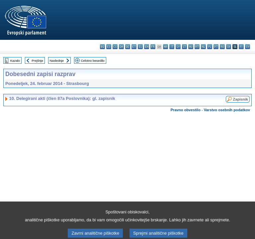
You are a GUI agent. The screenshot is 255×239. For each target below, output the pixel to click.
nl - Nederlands (203, 46)
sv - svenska (247, 46)
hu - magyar (190, 46)
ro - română (222, 46)
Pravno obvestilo (186, 110)
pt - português (215, 46)
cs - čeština (115, 46)
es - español (108, 46)
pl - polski (209, 46)
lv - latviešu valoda (178, 46)
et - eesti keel (133, 46)
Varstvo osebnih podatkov (227, 110)
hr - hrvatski (165, 46)
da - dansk (121, 46)
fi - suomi (241, 46)
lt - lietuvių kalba (184, 46)
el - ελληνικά (140, 46)
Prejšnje (37, 60)
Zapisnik (240, 99)
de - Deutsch (127, 46)
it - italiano (171, 46)
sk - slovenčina (228, 46)
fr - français (152, 46)
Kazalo (15, 60)
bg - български (102, 46)
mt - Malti (197, 46)
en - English (146, 46)
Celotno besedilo (92, 60)
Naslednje (56, 60)
